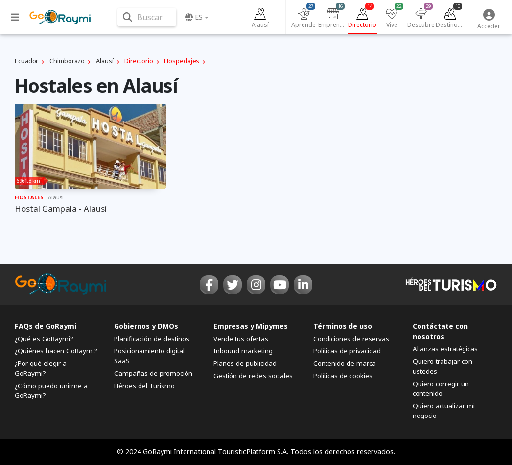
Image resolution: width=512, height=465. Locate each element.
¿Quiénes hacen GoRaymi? (56, 350)
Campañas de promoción (153, 373)
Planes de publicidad (245, 363)
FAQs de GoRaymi (45, 326)
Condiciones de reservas (351, 338)
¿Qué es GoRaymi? (44, 338)
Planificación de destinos (151, 338)
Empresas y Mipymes (250, 326)
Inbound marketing (243, 350)
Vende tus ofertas (240, 338)
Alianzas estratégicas (445, 348)
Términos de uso (342, 326)
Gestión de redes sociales (253, 375)
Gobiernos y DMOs (146, 326)
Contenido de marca (344, 363)
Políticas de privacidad (347, 350)
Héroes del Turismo (144, 385)
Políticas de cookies (342, 375)
